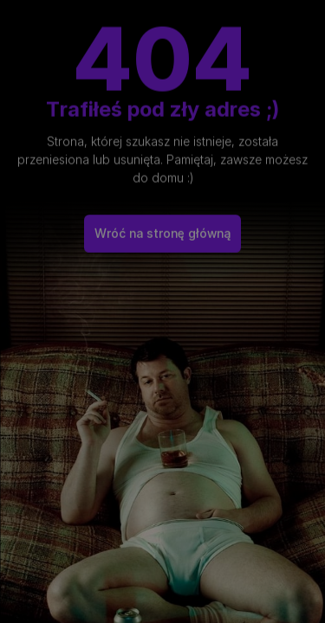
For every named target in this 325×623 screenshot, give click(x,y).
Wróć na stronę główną (162, 228)
